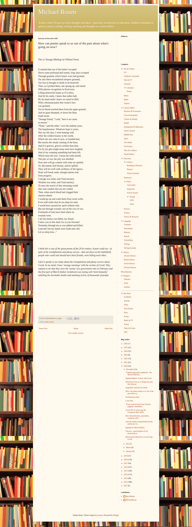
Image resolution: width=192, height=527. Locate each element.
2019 (126, 456)
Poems (126, 317)
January (129, 451)
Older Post (108, 329)
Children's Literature (131, 76)
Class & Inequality (131, 115)
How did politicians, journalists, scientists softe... (137, 417)
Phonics (130, 169)
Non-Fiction (128, 309)
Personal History (130, 268)
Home (76, 329)
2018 (126, 460)
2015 (126, 471)
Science (127, 213)
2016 (126, 467)
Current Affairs (129, 108)
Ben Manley (130, 496)
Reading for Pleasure (134, 166)
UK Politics (128, 146)
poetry (52, 322)
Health (126, 123)
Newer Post (43, 329)
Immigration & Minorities (133, 127)
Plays (126, 313)
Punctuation (128, 229)
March (128, 447)
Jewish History (129, 264)
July (128, 444)
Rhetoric (127, 232)
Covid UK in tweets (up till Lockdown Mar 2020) (136, 411)
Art (125, 72)
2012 (126, 482)
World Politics (129, 154)
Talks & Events (129, 328)
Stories (126, 324)
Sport (126, 139)
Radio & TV (128, 320)
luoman (100, 515)
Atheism (127, 279)
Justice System (129, 131)
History (126, 252)
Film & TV (128, 80)
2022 (126, 359)
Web (125, 332)
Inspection (131, 189)
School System (132, 193)
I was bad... (130, 401)
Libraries (127, 84)
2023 (126, 355)
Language (127, 221)
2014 (126, 474)
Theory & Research (131, 217)
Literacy (129, 162)
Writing (127, 244)
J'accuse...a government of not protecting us (137, 432)
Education (127, 159)
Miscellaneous (126, 272)
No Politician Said (132, 397)
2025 (126, 347)
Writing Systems (130, 248)
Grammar (127, 225)
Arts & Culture (129, 69)
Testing (132, 197)
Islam (126, 283)
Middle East (128, 135)
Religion (127, 276)
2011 (126, 486)
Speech (126, 236)
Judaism (127, 287)
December (130, 369)
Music (126, 96)
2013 (126, 478)
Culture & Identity (130, 119)
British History (129, 260)
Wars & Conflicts (130, 150)
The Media (128, 142)
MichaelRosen (131, 500)
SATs (132, 200)
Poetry (129, 91)
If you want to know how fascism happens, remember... (138, 405)
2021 (126, 362)
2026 (126, 344)
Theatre (127, 103)
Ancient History (130, 256)
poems (47, 322)
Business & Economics (132, 111)
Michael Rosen (57, 11)
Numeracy (128, 178)
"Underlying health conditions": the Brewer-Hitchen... (139, 374)
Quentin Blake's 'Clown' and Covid (138, 378)
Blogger (116, 515)
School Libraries (133, 173)
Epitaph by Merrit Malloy (135, 428)
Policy (128, 182)
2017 (126, 463)
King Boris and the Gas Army (136, 388)
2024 (126, 351)
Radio (126, 100)
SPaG (132, 204)
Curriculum (131, 185)
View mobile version (75, 333)
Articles (127, 301)
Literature (130, 88)
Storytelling (128, 240)
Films (126, 305)
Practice (127, 209)
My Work (127, 293)
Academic (127, 297)
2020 (126, 366)
